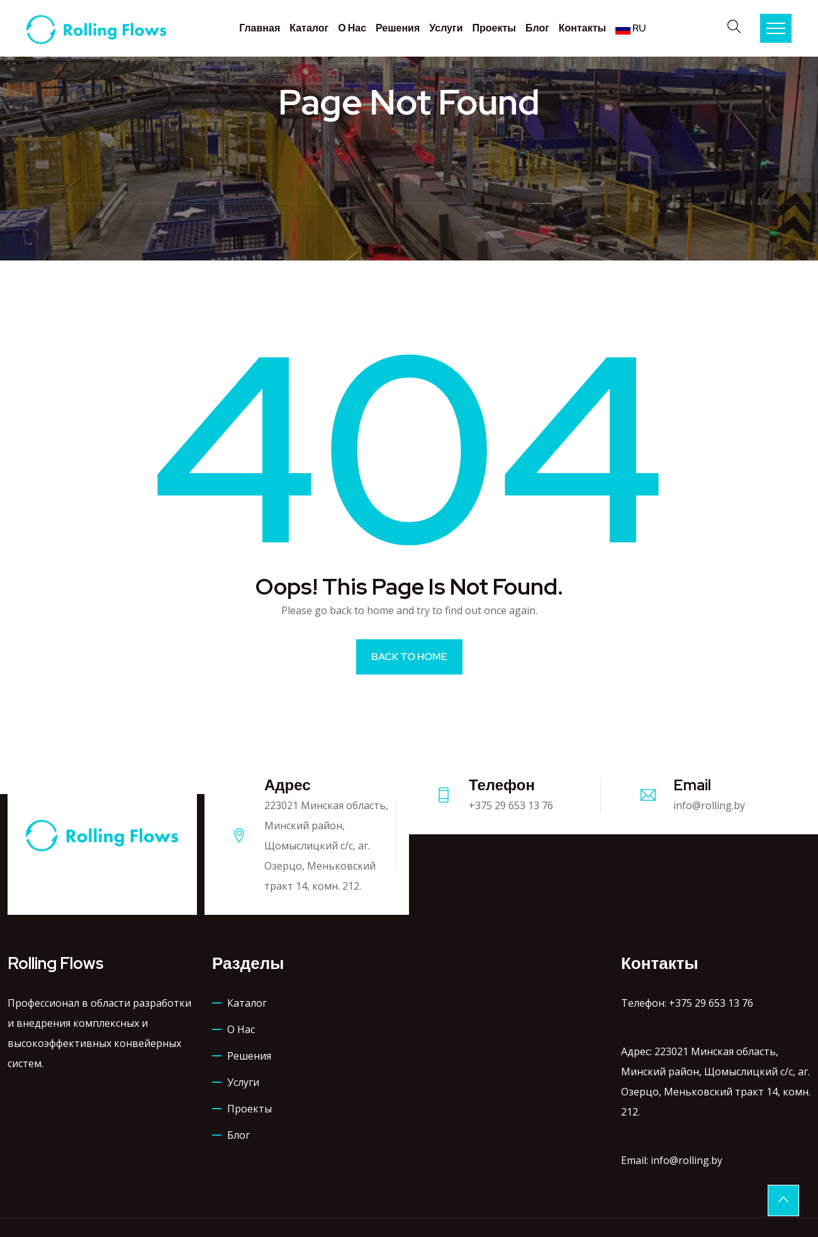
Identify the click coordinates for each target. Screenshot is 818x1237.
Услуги (445, 28)
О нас (352, 28)
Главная (259, 28)
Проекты (493, 28)
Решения (398, 28)
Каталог (308, 28)
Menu (775, 28)
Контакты (582, 28)
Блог (537, 28)
